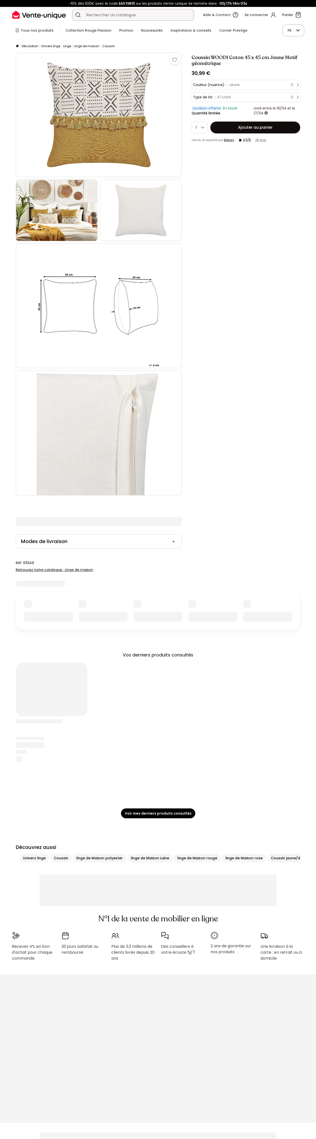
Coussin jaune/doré (288, 858)
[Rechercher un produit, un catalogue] (78, 15)
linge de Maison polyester (99, 858)
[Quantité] (199, 127)
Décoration (30, 46)
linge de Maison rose (244, 858)
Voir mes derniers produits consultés (158, 813)
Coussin (108, 46)
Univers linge (50, 46)
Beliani (229, 140)
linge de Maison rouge (197, 858)
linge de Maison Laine (150, 858)
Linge (67, 46)
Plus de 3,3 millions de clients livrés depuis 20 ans (133, 952)
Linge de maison (86, 46)
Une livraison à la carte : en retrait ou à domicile (281, 952)
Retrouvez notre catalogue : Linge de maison (54, 569)
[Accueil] (17, 46)
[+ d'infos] (266, 113)
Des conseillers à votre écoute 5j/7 (178, 949)
